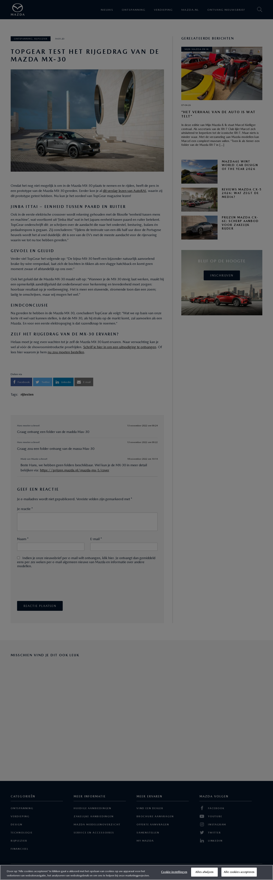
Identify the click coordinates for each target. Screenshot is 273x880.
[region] (136, 872)
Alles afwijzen (204, 872)
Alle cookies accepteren (239, 872)
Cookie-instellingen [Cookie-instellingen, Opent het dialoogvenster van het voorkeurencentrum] (174, 872)
